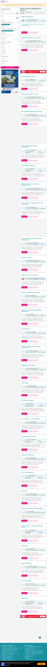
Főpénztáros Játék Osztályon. (30, 275)
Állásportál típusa (4, 56)
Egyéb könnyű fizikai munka (31, 648)
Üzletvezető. (24, 383)
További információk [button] (6, 665)
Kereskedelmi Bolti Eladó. (28, 436)
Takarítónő (8, 660)
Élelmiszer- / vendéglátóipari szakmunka (34, 652)
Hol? (2, 15)
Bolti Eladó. (24, 545)
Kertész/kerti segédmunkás (11, 653)
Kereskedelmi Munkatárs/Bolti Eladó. (31, 111)
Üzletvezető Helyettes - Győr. (29, 94)
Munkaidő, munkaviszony (6, 42)
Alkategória (3, 26)
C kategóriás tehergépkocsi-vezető (12, 648)
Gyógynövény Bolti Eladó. (28, 76)
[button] (2, 664)
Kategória (3, 20)
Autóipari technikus (30, 658)
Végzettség (3, 37)
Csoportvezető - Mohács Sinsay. (30, 419)
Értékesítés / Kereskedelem (6, 24)
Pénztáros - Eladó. (26, 257)
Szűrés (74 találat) (10, 67)
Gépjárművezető (29, 656)
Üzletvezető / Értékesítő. (28, 165)
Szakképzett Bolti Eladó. (28, 365)
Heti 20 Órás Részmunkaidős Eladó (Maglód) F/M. (31, 239)
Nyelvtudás (3, 32)
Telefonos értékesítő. (27, 16)
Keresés (2, 11)
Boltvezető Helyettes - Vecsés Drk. (31, 37)
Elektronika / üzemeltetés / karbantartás (34, 650)
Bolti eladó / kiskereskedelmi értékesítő (7, 30)
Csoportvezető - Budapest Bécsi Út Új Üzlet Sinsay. (32, 203)
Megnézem (24, 32)
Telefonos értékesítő (8, 658)
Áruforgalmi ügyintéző (10, 649)
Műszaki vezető (7, 654)
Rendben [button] (41, 663)
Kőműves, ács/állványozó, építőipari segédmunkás (9, 651)
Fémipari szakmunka (30, 654)
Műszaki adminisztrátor (9, 646)
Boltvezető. (24, 491)
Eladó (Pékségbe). (26, 563)
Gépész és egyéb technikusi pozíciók (34, 646)
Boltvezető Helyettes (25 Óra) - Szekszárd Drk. (30, 184)
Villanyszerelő (7, 657)
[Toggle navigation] (44, 2)
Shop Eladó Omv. (26, 329)
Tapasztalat (3, 51)
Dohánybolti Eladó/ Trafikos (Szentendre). (29, 146)
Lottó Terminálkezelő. (27, 472)
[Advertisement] (9, 101)
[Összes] (9, 22)
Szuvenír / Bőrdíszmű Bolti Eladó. (30, 292)
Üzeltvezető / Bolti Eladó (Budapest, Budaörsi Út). (31, 310)
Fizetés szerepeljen (5, 60)
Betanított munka (29, 649)
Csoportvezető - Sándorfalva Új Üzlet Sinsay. (32, 526)
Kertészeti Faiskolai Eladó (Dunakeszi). (32, 508)
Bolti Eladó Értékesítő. (27, 400)
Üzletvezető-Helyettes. (28, 455)
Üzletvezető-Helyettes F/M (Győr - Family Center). (31, 347)
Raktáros (7, 656)
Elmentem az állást (34, 32)
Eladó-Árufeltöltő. (26, 580)
